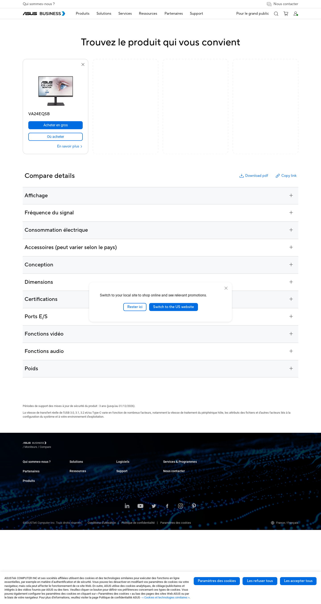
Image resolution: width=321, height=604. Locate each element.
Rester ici (134, 307)
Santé (120, 492)
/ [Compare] (69, 443)
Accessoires (77, 550)
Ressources (170, 517)
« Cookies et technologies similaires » (165, 597)
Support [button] (196, 13)
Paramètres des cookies (217, 581)
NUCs (73, 479)
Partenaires (31, 482)
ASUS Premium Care (223, 482)
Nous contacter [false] (282, 4)
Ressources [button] (148, 13)
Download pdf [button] (253, 176)
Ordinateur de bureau (83, 472)
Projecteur (76, 492)
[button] (276, 13)
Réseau (74, 519)
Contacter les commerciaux (274, 472)
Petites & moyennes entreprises (136, 465)
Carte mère (76, 505)
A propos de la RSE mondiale (41, 472)
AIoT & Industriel (80, 512)
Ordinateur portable (82, 465)
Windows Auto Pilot (175, 554)
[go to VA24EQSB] (55, 88)
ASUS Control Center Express (181, 548)
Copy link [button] (285, 176)
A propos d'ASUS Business (39, 465)
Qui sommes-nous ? (39, 4)
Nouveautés (170, 500)
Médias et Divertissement (132, 516)
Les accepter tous (298, 581)
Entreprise (122, 472)
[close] (226, 288)
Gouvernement (125, 530)
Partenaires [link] (173, 13)
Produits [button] (82, 13)
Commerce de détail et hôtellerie (136, 485)
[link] (55, 137)
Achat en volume (267, 465)
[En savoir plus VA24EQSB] (70, 146)
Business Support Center (225, 465)
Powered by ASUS (221, 496)
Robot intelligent (80, 543)
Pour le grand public (252, 13)
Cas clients (170, 465)
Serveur (74, 499)
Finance (121, 523)
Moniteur (75, 485)
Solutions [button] (104, 13)
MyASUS (168, 534)
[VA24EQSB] (55, 113)
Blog (166, 472)
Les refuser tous (260, 581)
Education (122, 479)
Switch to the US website (173, 307)
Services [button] (125, 13)
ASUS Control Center (176, 541)
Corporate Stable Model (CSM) (229, 489)
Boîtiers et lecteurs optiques (87, 525)
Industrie (122, 499)
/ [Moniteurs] (55, 443)
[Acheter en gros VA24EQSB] (55, 125)
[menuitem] (82, 13)
